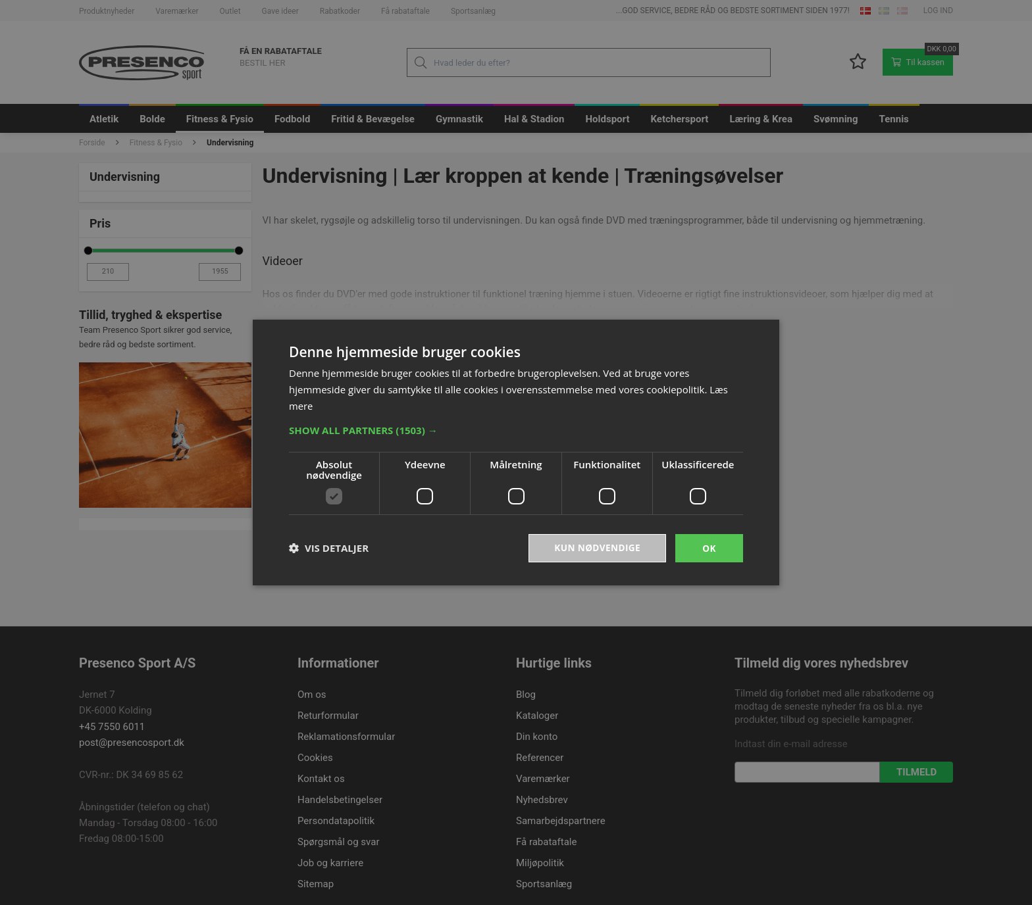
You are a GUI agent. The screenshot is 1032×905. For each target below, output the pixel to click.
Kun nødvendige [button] (596, 547)
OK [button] (709, 547)
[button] (516, 429)
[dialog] (516, 452)
